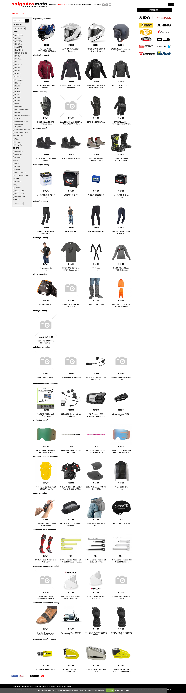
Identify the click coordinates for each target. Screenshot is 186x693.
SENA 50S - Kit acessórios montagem (71, 415)
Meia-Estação (19, 172)
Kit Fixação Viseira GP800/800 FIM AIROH (45, 597)
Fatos (16, 104)
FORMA (17, 56)
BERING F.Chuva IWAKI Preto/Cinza (71, 305)
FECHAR (110, 690)
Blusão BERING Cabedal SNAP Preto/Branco (96, 86)
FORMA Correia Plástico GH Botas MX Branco (121, 561)
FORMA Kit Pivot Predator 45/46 (121, 378)
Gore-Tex (17, 145)
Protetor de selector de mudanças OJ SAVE (45, 634)
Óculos (17, 112)
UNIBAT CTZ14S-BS (96, 195)
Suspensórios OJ (46, 268)
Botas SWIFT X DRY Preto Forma (46, 159)
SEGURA (17, 65)
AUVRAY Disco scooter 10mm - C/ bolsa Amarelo (121, 670)
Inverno (17, 163)
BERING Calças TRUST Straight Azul (46, 232)
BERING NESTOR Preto (96, 122)
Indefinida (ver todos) (41, 347)
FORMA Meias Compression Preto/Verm (45, 561)
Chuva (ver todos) (40, 274)
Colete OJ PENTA (121, 487)
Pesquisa (154, 10)
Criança (17, 157)
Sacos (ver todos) (40, 493)
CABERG (17, 47)
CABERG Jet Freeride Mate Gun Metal (121, 50)
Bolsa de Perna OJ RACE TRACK (95, 524)
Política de (122, 690)
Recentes (17, 182)
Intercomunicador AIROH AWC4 (121, 415)
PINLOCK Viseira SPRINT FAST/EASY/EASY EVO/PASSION (71, 598)
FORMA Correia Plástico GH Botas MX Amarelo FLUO (70, 561)
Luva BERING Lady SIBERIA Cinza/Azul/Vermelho (71, 123)
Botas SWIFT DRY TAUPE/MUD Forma (95, 159)
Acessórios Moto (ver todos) (44, 639)
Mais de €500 (19, 197)
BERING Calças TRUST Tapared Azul (121, 232)
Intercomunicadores (21, 110)
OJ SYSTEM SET (45, 304)
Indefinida (18, 107)
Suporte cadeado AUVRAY (46, 669)
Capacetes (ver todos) (42, 19)
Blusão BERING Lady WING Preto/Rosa (70, 86)
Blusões (17, 83)
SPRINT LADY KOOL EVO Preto (121, 86)
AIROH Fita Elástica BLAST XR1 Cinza (71, 451)
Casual (17, 98)
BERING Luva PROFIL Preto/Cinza (45, 123)
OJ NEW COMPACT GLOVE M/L (121, 634)
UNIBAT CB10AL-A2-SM (46, 195)
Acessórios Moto (20, 133)
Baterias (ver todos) (41, 165)
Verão (16, 169)
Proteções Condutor (21, 115)
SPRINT (17, 71)
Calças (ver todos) (40, 201)
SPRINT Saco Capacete (121, 523)
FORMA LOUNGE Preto (71, 158)
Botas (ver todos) (40, 128)
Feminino (17, 154)
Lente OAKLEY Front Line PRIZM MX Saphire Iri (121, 451)
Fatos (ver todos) (40, 311)
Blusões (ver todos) (41, 55)
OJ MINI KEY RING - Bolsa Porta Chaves (46, 524)
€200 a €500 (19, 194)
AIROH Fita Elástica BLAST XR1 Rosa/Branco (96, 451)
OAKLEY (17, 59)
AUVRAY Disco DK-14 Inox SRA (96, 670)
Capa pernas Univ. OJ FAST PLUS (70, 634)
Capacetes (18, 80)
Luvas (16, 86)
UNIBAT (17, 74)
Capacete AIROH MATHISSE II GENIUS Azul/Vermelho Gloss (45, 51)
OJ (15, 62)
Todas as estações (21, 175)
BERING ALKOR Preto (96, 231)
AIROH (17, 38)
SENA (16, 68)
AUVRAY (17, 41)
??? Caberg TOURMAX (46, 377)
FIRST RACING (20, 53)
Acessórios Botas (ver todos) (44, 530)
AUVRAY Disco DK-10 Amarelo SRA (71, 670)
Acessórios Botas (20, 121)
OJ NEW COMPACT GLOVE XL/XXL (96, 634)
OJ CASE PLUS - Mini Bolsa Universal (70, 524)
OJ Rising (96, 268)
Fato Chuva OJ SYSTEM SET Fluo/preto (46, 342)
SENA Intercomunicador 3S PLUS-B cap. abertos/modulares (96, 379)
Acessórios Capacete (18, 125)
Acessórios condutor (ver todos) (46, 603)
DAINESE (18, 50)
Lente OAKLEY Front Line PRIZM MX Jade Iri (45, 451)
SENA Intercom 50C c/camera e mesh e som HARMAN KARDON (96, 416)
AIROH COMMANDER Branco (71, 50)
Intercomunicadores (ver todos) (45, 384)
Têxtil (16, 139)
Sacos (16, 118)
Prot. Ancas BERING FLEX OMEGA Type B (46, 488)
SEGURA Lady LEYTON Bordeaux (46, 86)
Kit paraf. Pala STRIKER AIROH (121, 597)
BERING (17, 44)
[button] (42, 676)
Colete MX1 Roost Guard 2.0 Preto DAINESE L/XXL (71, 488)
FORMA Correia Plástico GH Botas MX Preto (95, 561)
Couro (16, 142)
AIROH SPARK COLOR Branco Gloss (96, 50)
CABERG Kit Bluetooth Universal (45, 415)
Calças (16, 95)
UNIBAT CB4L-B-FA (121, 195)
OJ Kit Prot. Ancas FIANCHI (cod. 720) (96, 488)
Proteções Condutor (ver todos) (45, 457)
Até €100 (17, 188)
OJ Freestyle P (70, 231)
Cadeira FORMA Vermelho (71, 377)
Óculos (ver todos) (40, 420)
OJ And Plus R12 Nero (96, 304)
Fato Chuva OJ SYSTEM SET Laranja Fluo (121, 305)
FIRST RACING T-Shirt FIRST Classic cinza (70, 269)
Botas (16, 89)
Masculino (18, 151)
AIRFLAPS (18, 35)
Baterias (17, 92)
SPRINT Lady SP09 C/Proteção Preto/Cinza (121, 123)
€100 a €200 (19, 191)
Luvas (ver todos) (40, 92)
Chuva (16, 101)
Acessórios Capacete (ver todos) (46, 566)
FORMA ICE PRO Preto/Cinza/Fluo (121, 159)
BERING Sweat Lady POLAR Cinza (121, 269)
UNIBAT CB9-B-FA (71, 195)
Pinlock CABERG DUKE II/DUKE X (96, 597)
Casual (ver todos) (40, 238)
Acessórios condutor (21, 130)
